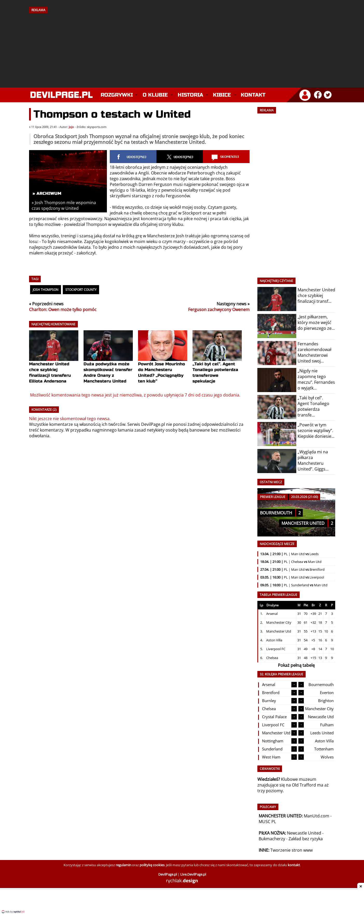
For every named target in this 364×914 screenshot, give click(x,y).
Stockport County (81, 289)
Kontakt (253, 95)
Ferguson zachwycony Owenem (219, 309)
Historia (190, 95)
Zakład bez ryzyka (306, 839)
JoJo (71, 127)
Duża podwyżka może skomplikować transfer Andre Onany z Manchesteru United (108, 363)
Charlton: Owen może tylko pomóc (63, 309)
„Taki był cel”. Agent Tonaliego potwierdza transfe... (313, 406)
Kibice (222, 95)
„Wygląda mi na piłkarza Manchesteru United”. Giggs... (313, 460)
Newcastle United (304, 833)
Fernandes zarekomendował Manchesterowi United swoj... (314, 352)
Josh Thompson (45, 289)
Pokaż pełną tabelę (296, 665)
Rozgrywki (117, 95)
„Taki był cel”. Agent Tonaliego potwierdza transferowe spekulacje (217, 363)
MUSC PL (267, 821)
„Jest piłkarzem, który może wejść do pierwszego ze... (316, 322)
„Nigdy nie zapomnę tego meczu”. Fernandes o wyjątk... (316, 379)
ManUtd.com (316, 816)
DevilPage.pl (153, 424)
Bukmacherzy (272, 839)
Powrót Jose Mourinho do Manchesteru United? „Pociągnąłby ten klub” (162, 363)
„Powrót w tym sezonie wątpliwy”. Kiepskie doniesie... (316, 430)
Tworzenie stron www (291, 850)
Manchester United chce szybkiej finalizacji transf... (316, 295)
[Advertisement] (182, 48)
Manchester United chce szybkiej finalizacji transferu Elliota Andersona (53, 363)
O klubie (155, 95)
